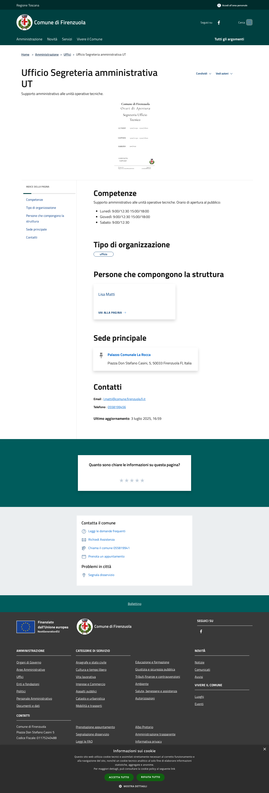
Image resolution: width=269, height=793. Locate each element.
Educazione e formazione (152, 662)
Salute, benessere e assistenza (156, 691)
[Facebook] (212, 22)
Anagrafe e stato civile (91, 662)
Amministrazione (47, 54)
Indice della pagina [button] (37, 187)
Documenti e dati (28, 705)
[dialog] (134, 769)
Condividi (204, 73)
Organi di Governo (28, 662)
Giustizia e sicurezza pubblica (155, 669)
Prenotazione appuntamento (95, 727)
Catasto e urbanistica (90, 698)
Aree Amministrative (30, 669)
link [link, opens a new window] (173, 769)
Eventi (199, 703)
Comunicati (202, 669)
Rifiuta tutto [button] (150, 777)
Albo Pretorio (144, 727)
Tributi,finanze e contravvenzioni (157, 676)
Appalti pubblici (86, 691)
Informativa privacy (148, 741)
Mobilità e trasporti (89, 705)
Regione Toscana (27, 5)
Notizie (199, 662)
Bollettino (134, 603)
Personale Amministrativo (34, 698)
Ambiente (142, 683)
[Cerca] (248, 22)
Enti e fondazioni (27, 684)
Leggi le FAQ (84, 741)
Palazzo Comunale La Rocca (129, 354)
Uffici (67, 54)
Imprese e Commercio (90, 684)
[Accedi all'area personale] (232, 5)
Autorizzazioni (145, 698)
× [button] (264, 749)
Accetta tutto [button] (119, 777)
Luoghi (199, 696)
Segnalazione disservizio (92, 734)
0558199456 (117, 407)
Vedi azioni (225, 73)
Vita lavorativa (86, 676)
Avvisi (199, 676)
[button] (134, 786)
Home (25, 54)
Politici (21, 691)
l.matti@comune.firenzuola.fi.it (124, 398)
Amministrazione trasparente (155, 734)
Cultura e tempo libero (91, 669)
